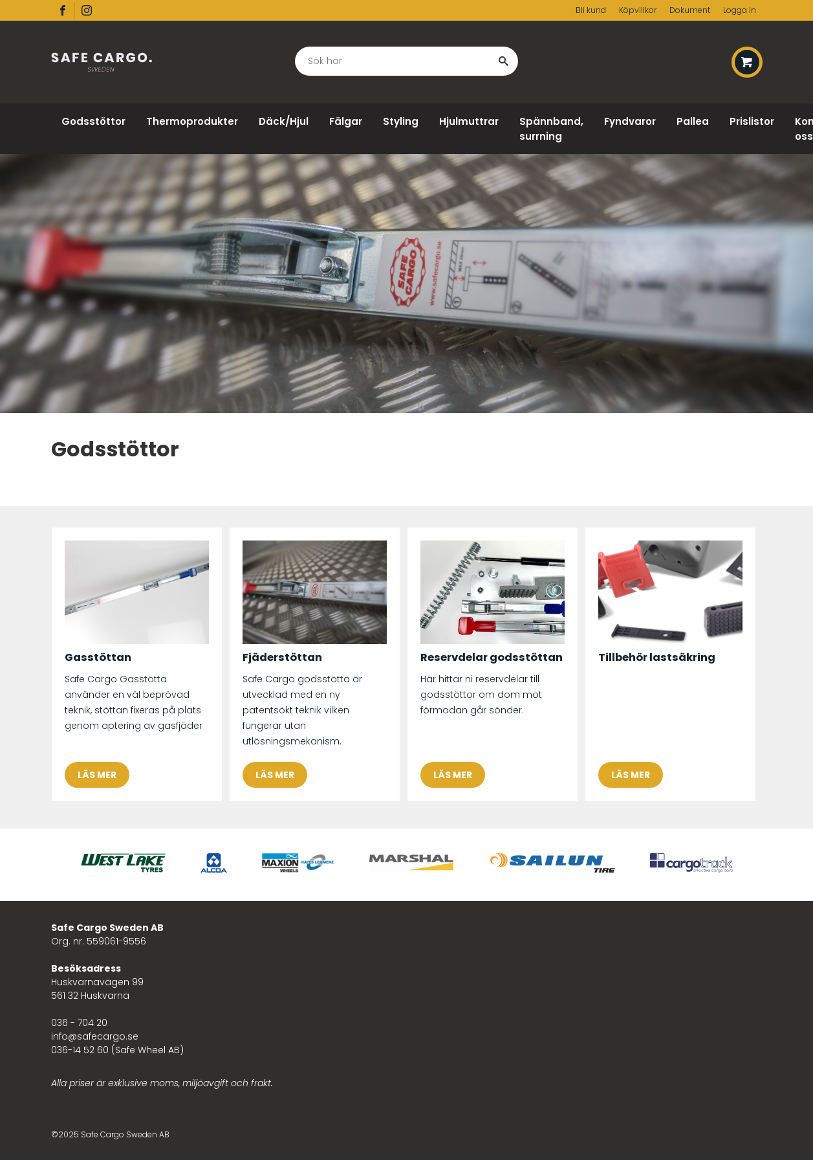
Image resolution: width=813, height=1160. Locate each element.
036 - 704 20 (79, 1022)
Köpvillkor (637, 10)
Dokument (689, 10)
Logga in (739, 10)
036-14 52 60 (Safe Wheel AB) (117, 1049)
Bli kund (591, 10)
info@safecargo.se (94, 1036)
